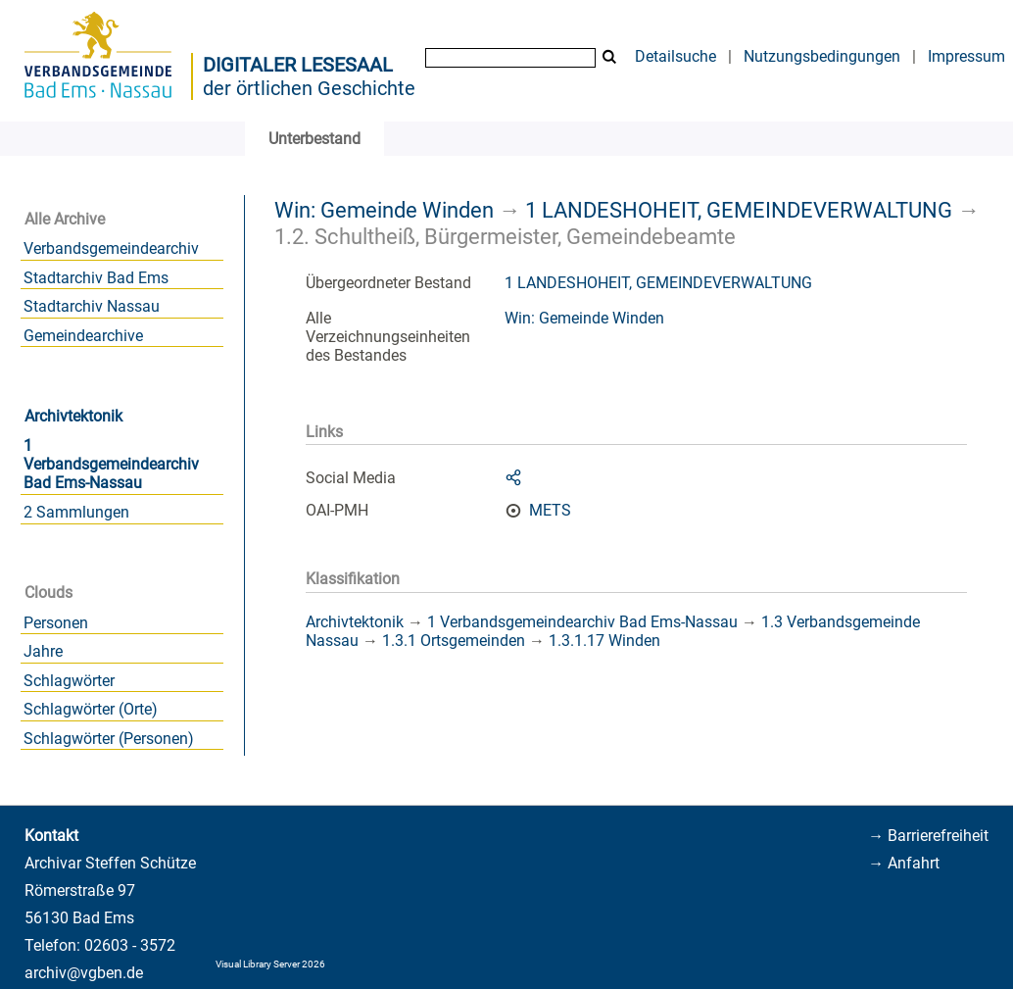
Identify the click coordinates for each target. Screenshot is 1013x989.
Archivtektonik (73, 416)
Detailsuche (675, 56)
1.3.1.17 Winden (604, 640)
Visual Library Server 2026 (270, 964)
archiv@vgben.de (83, 973)
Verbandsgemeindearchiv (111, 248)
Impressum (966, 56)
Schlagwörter (69, 680)
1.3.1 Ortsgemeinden (453, 640)
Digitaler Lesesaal (298, 64)
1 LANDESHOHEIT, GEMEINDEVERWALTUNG (738, 210)
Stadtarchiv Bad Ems (96, 278)
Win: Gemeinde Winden (384, 210)
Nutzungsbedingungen (822, 56)
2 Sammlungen (76, 512)
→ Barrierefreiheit (928, 835)
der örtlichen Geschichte (309, 88)
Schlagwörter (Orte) (91, 709)
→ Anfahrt (904, 863)
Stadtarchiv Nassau (92, 306)
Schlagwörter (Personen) (109, 738)
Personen (56, 623)
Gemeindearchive (83, 335)
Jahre (43, 651)
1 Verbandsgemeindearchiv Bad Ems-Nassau (111, 464)
